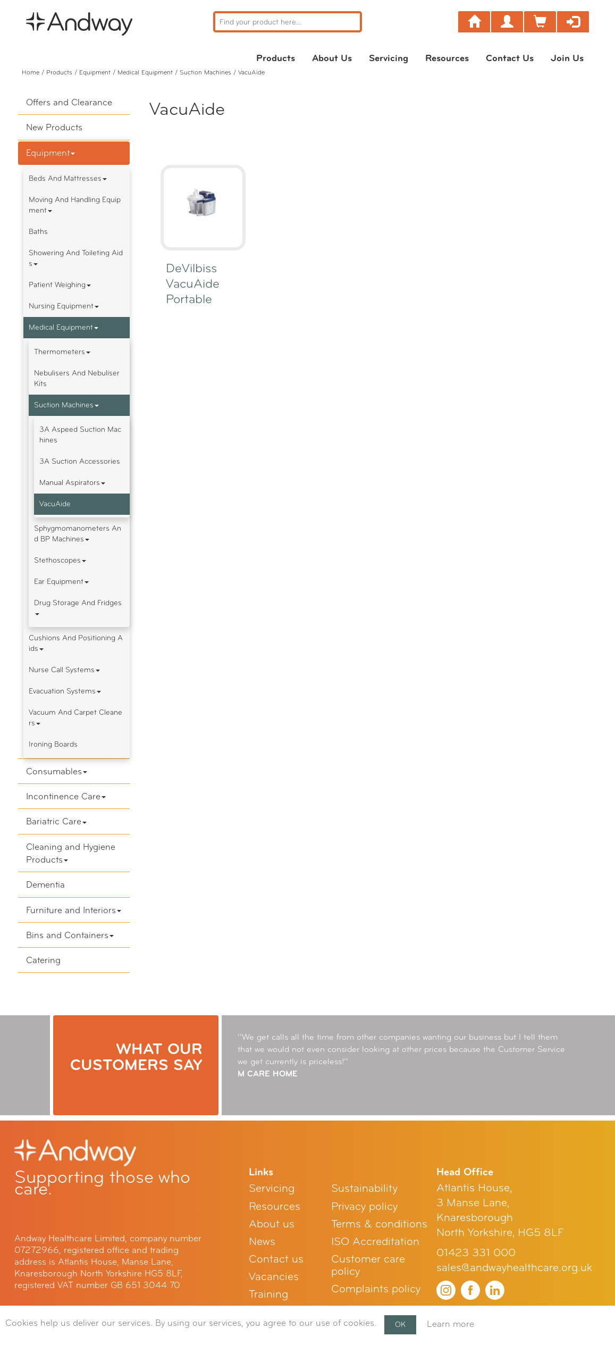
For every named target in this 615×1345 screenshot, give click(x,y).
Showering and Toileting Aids (76, 258)
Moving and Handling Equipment (75, 205)
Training (268, 1294)
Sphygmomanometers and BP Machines (77, 534)
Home (30, 72)
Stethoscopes (60, 560)
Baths (38, 231)
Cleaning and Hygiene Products (70, 853)
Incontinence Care (66, 796)
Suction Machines (205, 72)
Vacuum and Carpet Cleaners (75, 718)
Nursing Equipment (64, 306)
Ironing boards (53, 744)
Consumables (56, 771)
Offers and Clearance (69, 102)
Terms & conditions (379, 1224)
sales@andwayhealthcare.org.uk (514, 1267)
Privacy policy (364, 1206)
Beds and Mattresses (68, 178)
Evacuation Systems (65, 691)
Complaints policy (375, 1289)
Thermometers (62, 351)
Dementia (45, 884)
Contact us (510, 58)
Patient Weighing (60, 284)
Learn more (450, 1324)
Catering (43, 960)
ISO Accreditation (375, 1241)
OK (400, 1324)
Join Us (567, 58)
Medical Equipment (145, 72)
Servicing (388, 58)
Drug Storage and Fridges (78, 606)
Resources (447, 58)
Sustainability (364, 1188)
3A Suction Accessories (79, 461)
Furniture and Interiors (73, 910)
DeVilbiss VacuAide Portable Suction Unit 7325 (201, 299)
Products (275, 58)
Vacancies (274, 1276)
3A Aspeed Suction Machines (80, 435)
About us (332, 58)
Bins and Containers (70, 935)
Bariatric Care (56, 821)
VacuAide (55, 503)
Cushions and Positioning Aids (76, 643)
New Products (54, 127)
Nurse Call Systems (64, 669)
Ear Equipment (61, 581)
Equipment (95, 72)
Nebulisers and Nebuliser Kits (77, 378)
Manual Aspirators (72, 482)
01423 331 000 (476, 1252)
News (262, 1241)
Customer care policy (368, 1265)
